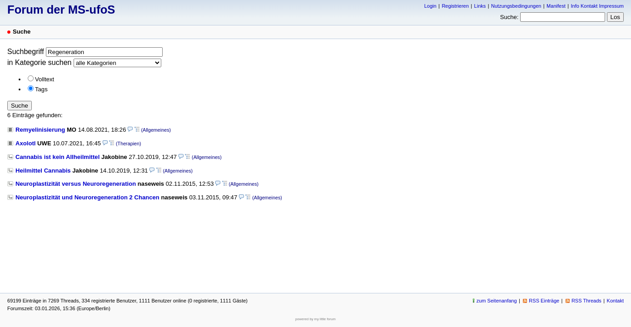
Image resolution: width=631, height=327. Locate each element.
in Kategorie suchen (39, 62)
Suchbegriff (25, 51)
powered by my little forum (315, 319)
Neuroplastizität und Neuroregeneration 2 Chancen (87, 197)
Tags (41, 89)
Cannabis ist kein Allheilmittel (57, 157)
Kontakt (615, 300)
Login (430, 6)
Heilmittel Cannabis (43, 170)
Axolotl (25, 143)
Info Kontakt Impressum (597, 6)
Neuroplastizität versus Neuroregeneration (75, 183)
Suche (19, 105)
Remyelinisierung (40, 129)
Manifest (556, 6)
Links (480, 6)
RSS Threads (586, 300)
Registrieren (455, 6)
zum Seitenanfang (497, 300)
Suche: (509, 17)
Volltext (44, 79)
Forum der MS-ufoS (61, 9)
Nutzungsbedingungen (516, 6)
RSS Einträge (544, 300)
